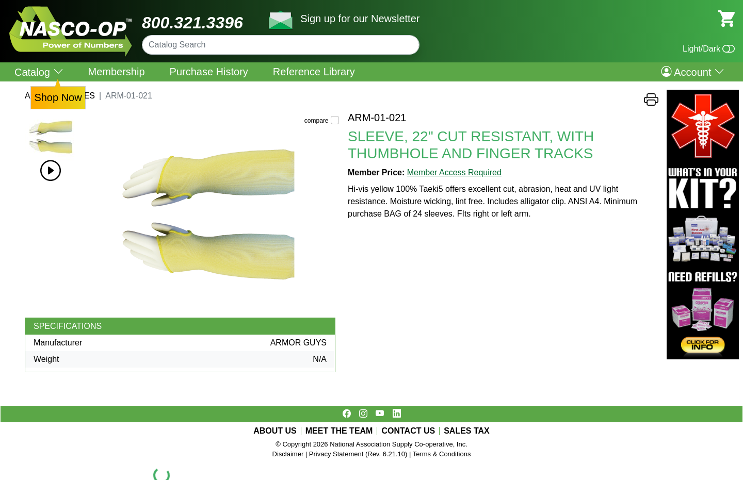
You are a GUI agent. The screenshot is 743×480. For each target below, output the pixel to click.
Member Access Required (454, 172)
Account (692, 72)
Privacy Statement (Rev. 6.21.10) (358, 454)
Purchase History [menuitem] (209, 72)
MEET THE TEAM (339, 431)
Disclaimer (288, 454)
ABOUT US (275, 431)
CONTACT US (408, 431)
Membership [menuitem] (116, 72)
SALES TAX (467, 431)
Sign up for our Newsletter (359, 18)
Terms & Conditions (442, 454)
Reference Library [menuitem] (314, 72)
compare (316, 120)
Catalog (38, 72)
